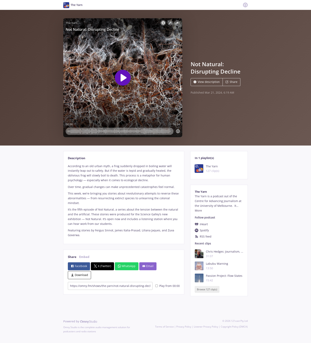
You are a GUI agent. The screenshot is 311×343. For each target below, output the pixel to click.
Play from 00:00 (167, 286)
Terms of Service (164, 326)
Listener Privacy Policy (206, 326)
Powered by (80, 321)
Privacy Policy (183, 326)
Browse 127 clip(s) (207, 289)
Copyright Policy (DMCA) (234, 326)
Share (231, 82)
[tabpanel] (123, 201)
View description (207, 82)
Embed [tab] (84, 257)
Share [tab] (72, 257)
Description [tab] (76, 158)
